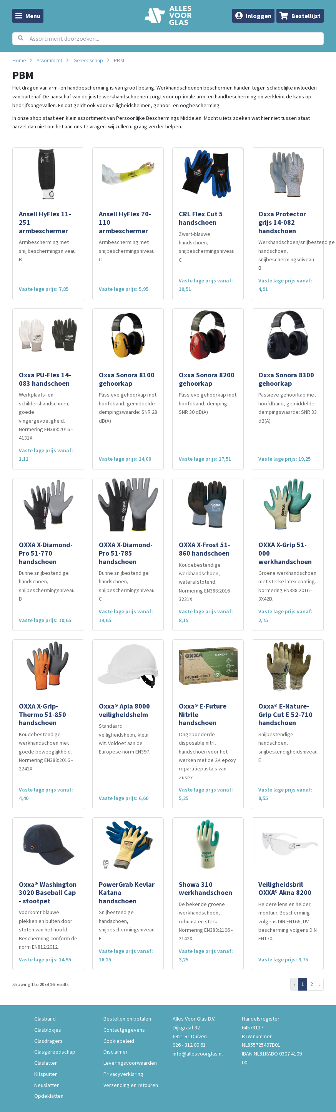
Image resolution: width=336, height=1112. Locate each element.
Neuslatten (47, 1085)
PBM (119, 60)
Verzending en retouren (130, 1085)
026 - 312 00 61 (189, 1044)
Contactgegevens (124, 1029)
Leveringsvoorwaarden (130, 1062)
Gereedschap (88, 60)
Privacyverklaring (123, 1074)
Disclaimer (115, 1051)
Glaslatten (46, 1062)
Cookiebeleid (118, 1040)
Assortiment (49, 60)
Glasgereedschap (54, 1051)
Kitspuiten (46, 1074)
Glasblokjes (47, 1029)
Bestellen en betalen (127, 1018)
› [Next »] (320, 984)
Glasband (45, 1018)
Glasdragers (48, 1040)
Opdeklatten (48, 1095)
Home (19, 60)
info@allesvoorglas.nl (198, 1053)
